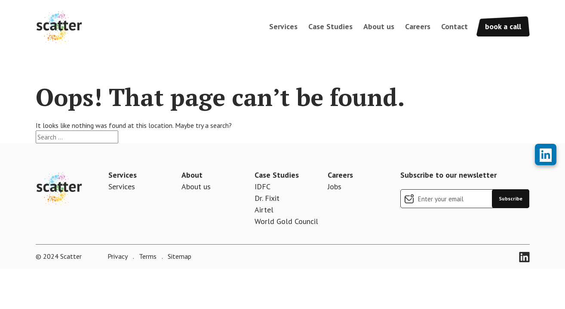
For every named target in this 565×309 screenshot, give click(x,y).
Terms (147, 256)
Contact (454, 26)
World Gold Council (286, 221)
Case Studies (330, 26)
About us (378, 26)
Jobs (334, 186)
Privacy (117, 256)
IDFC (262, 186)
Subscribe (510, 198)
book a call (503, 26)
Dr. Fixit (267, 198)
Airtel (264, 210)
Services (283, 26)
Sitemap (178, 256)
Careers (417, 26)
